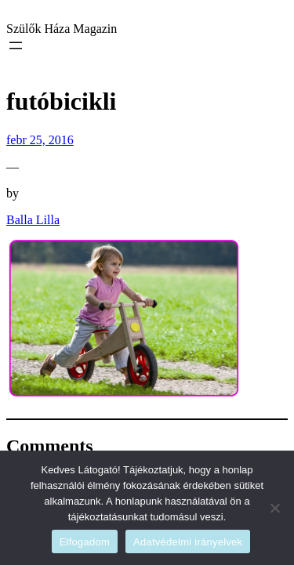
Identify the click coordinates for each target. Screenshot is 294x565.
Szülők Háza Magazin (61, 28)
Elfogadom (85, 542)
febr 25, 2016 (40, 140)
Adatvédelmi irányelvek (187, 542)
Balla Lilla (33, 219)
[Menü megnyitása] (15, 45)
